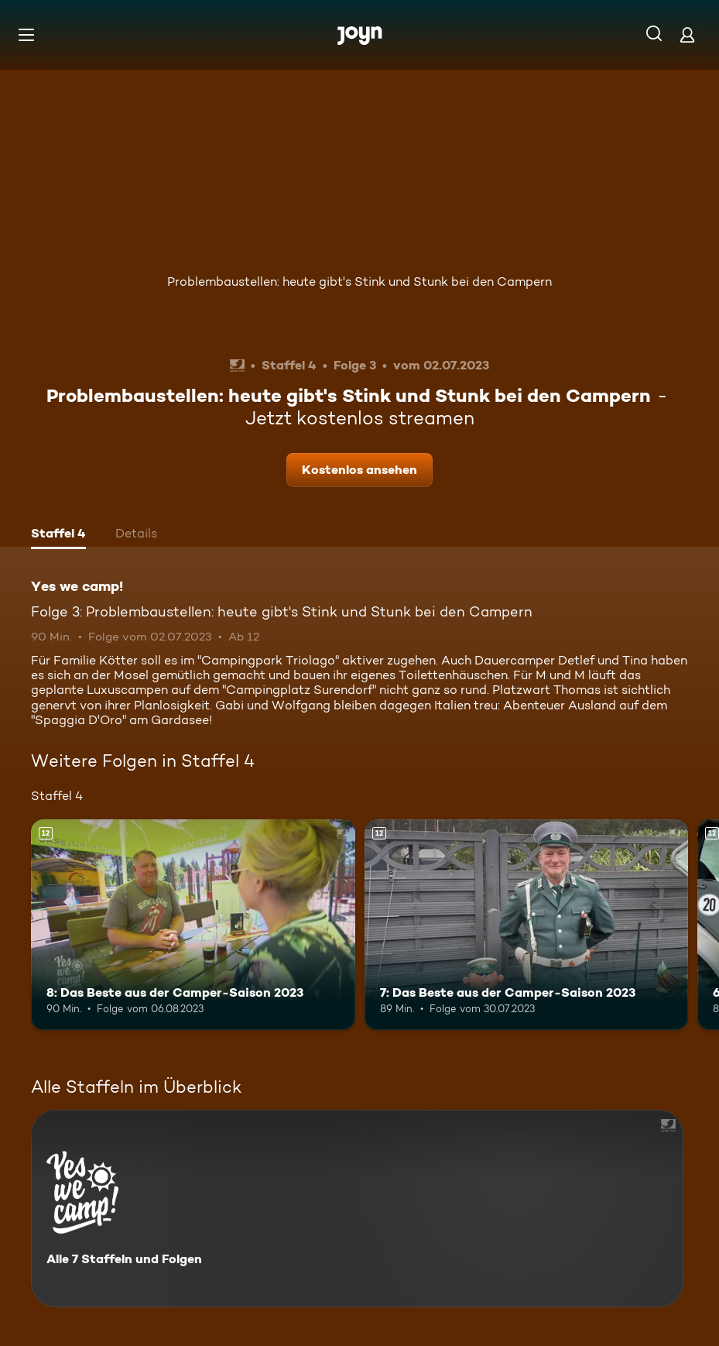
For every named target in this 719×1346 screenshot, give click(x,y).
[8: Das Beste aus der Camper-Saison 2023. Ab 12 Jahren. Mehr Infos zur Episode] (193, 924)
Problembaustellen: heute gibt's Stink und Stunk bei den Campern (359, 281)
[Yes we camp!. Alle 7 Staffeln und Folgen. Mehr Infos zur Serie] (357, 1208)
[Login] (687, 34)
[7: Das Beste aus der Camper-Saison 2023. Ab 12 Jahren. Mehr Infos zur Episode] (527, 924)
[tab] (58, 535)
